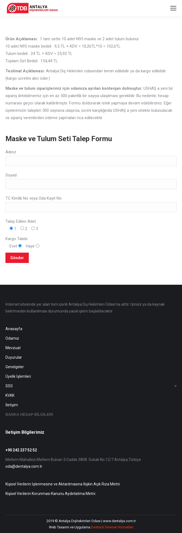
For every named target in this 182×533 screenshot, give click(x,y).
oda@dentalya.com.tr (23, 466)
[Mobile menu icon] (173, 8)
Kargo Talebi (16, 238)
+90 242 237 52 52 (21, 450)
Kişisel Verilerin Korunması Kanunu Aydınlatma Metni (50, 493)
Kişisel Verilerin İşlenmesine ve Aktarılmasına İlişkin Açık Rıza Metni (62, 484)
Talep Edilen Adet (20, 221)
